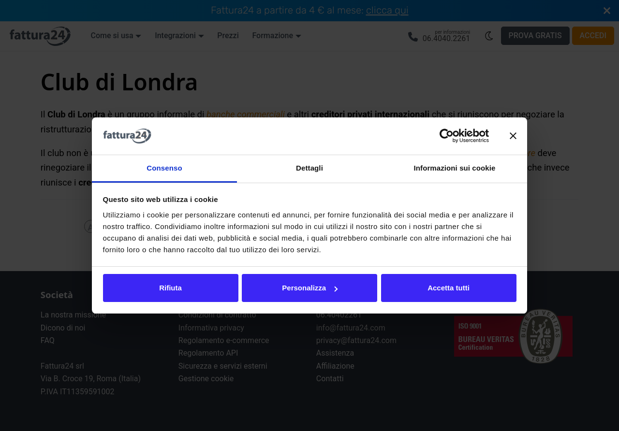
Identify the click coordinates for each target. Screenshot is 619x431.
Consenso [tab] (164, 168)
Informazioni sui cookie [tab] (455, 168)
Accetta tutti (448, 288)
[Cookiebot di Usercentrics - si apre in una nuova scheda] (446, 136)
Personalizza (310, 288)
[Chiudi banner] (513, 136)
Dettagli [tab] (309, 168)
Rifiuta (170, 288)
